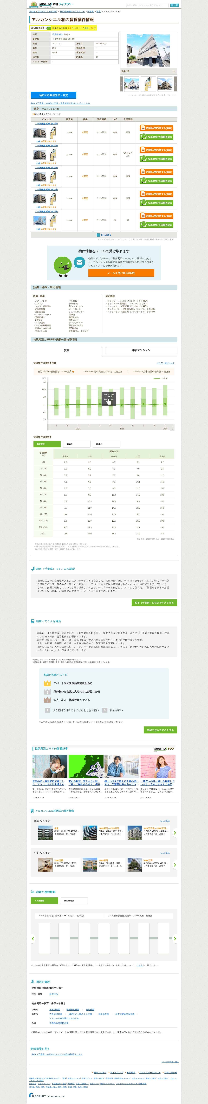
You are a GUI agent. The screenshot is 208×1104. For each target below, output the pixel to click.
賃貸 (86, 28)
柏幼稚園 (90, 1009)
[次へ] (174, 833)
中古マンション (138, 1078)
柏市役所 (54, 994)
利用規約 (131, 1072)
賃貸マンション (74, 1078)
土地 (172, 1078)
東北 (38, 1087)
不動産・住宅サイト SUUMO (43, 11)
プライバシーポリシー (150, 1072)
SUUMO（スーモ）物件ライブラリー (51, 5)
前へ (33, 939)
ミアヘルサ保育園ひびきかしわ (64, 1018)
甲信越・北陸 (51, 1087)
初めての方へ (100, 1072)
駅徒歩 (99, 444)
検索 (176, 5)
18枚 (38, 229)
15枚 (38, 141)
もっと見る (165, 821)
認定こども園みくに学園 (80, 1014)
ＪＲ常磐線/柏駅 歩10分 (46, 124)
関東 (43, 1087)
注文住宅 (32, 1084)
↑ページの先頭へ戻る (170, 1062)
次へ (174, 939)
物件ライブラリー (107, 1084)
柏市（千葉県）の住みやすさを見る (154, 602)
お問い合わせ (170, 1072)
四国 (70, 1087)
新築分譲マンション (122, 1078)
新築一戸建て (151, 1078)
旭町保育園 (103, 1014)
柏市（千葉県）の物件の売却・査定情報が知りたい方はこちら (60, 103)
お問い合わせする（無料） (156, 128)
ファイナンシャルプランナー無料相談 (131, 1084)
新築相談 (71, 1084)
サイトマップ (116, 1072)
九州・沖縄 (82, 1087)
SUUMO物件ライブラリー (72, 11)
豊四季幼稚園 (73, 1009)
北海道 (32, 1087)
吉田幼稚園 (55, 1009)
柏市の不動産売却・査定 (53, 95)
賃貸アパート (87, 1078)
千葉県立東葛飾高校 (59, 1023)
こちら (139, 965)
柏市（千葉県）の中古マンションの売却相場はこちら (57, 1054)
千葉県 (90, 11)
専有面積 (41, 444)
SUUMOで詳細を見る (156, 136)
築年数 (69, 444)
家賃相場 (109, 1078)
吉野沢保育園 (56, 1014)
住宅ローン (94, 1084)
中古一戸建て (163, 1078)
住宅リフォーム (44, 1084)
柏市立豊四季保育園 (125, 1014)
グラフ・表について (166, 363)
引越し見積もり (82, 1084)
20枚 (38, 163)
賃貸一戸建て (99, 1078)
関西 (65, 1087)
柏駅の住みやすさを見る (160, 730)
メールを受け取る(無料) (121, 273)
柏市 (99, 11)
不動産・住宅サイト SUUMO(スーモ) (44, 1078)
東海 (60, 1087)
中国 (75, 1087)
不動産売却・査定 (59, 1084)
